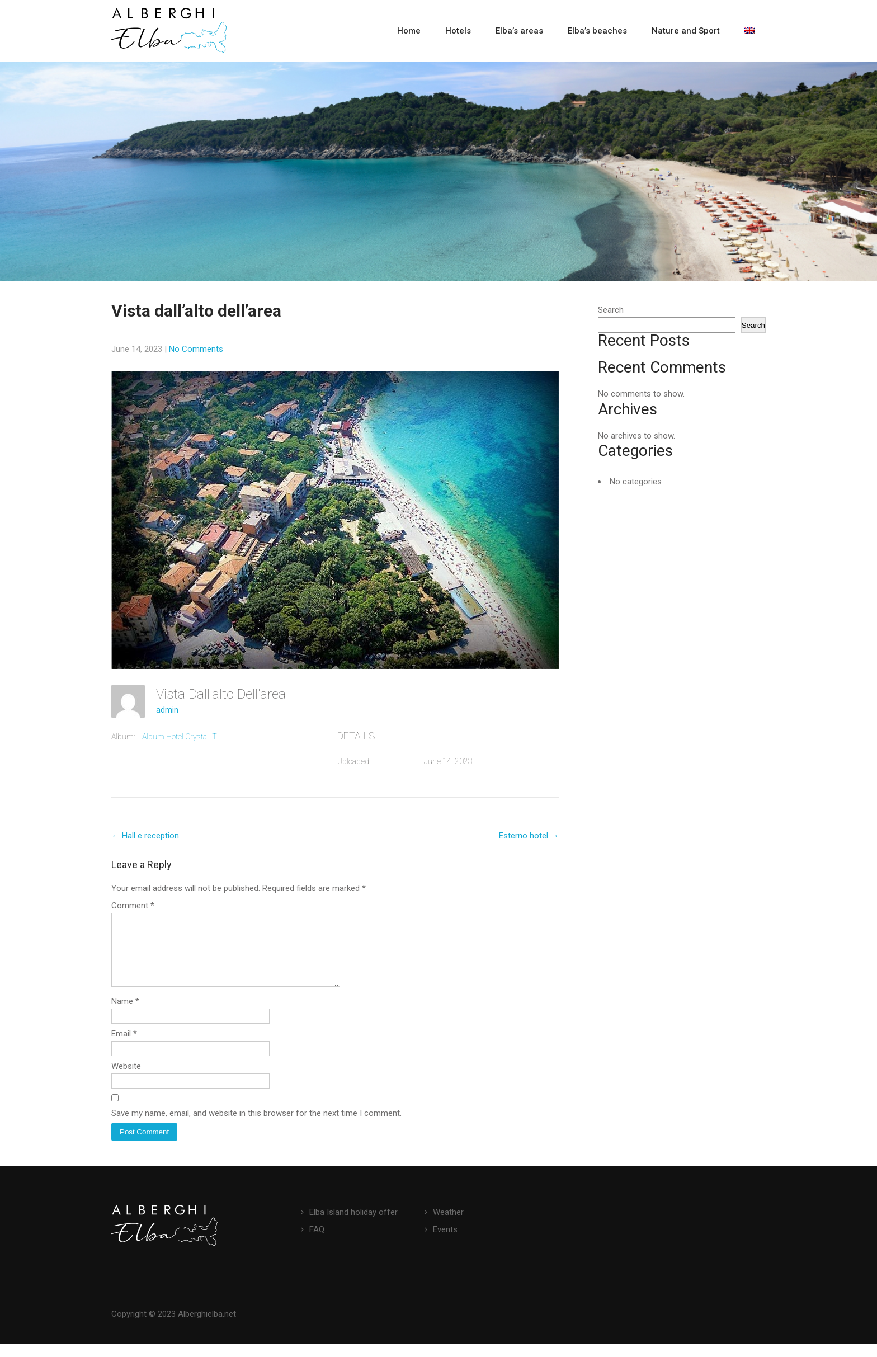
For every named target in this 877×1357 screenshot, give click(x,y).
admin (167, 709)
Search (611, 310)
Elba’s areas (519, 31)
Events (445, 1243)
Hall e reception (145, 836)
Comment (132, 906)
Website (126, 1080)
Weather (448, 1226)
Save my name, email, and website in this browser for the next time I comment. (256, 1127)
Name (125, 1015)
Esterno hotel (529, 836)
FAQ (316, 1243)
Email (124, 1047)
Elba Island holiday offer (353, 1226)
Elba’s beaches (597, 31)
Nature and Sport (686, 31)
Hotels (458, 31)
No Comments (196, 349)
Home (409, 31)
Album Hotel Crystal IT (179, 736)
